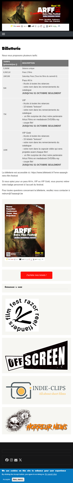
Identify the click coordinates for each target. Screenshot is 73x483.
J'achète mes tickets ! (36, 275)
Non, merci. (18, 480)
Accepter (6, 480)
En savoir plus (51, 475)
